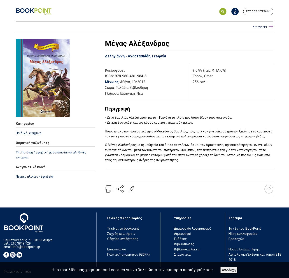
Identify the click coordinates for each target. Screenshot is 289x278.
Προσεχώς (236, 239)
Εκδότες (180, 239)
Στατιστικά (182, 255)
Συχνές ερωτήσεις (121, 234)
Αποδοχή (229, 270)
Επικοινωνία (116, 249)
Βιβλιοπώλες (184, 244)
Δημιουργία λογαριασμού (193, 229)
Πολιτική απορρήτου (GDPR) (128, 255)
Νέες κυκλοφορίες (242, 234)
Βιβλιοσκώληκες (187, 249)
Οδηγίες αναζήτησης (122, 239)
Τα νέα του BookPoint (244, 229)
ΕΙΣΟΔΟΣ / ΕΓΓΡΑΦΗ (258, 11)
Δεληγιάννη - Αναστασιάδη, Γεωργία (135, 56)
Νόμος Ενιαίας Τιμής (244, 249)
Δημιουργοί (182, 234)
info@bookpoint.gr (26, 247)
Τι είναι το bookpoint (123, 229)
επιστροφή (263, 26)
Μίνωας (112, 82)
